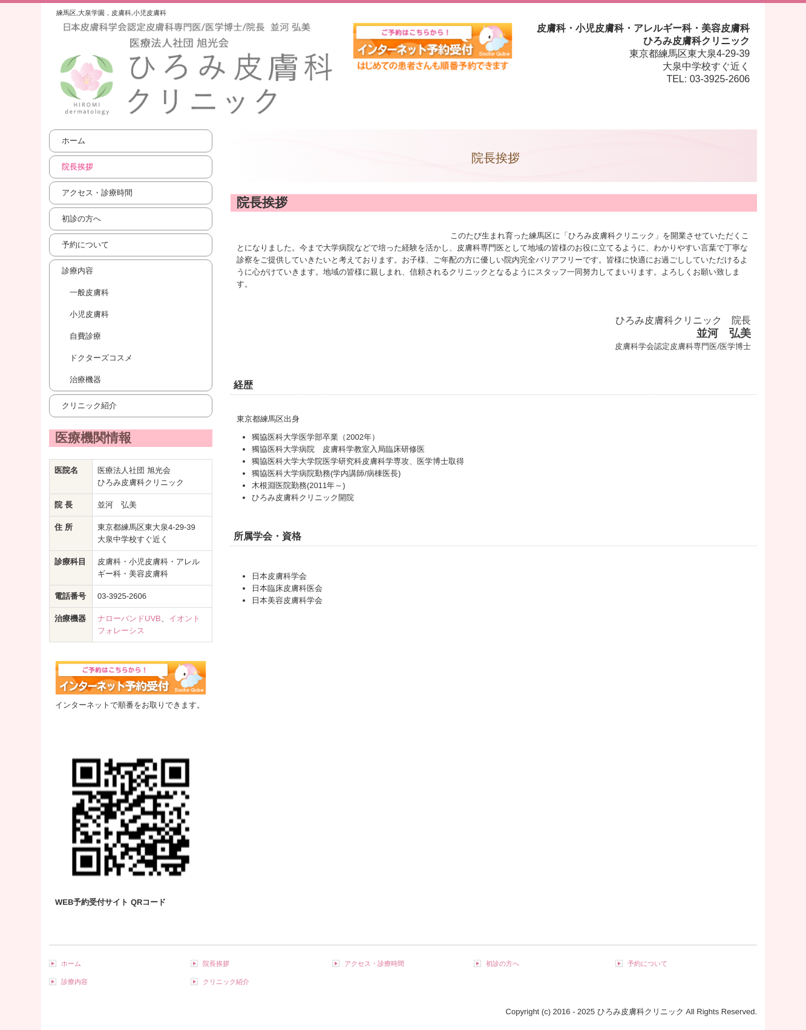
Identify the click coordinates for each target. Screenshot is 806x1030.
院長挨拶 (77, 166)
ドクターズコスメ (101, 357)
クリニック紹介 (89, 405)
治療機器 (85, 379)
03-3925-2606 (720, 79)
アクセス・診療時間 (97, 192)
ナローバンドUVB (129, 618)
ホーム (73, 140)
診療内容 (77, 270)
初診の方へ (81, 218)
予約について (85, 244)
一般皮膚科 (89, 292)
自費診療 (85, 336)
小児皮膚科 (89, 314)
